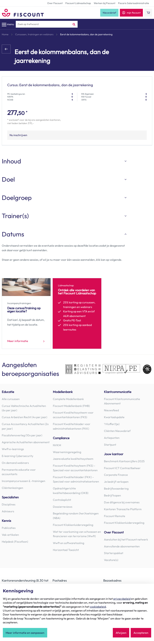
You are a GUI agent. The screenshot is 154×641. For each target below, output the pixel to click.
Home (5, 34)
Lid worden (65, 341)
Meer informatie (17, 341)
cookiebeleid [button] (98, 606)
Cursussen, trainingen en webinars (34, 34)
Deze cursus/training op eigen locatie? (23, 309)
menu (8, 24)
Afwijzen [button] (121, 632)
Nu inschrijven (18, 135)
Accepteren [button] (140, 632)
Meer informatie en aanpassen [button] (25, 632)
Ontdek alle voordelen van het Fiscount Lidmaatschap (77, 291)
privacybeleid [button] (121, 598)
